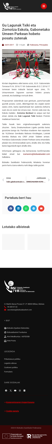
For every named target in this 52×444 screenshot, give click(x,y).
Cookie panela (12, 411)
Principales (43, 45)
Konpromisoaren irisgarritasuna (20, 402)
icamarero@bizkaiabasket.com (36, 154)
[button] (11, 208)
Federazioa (34, 45)
